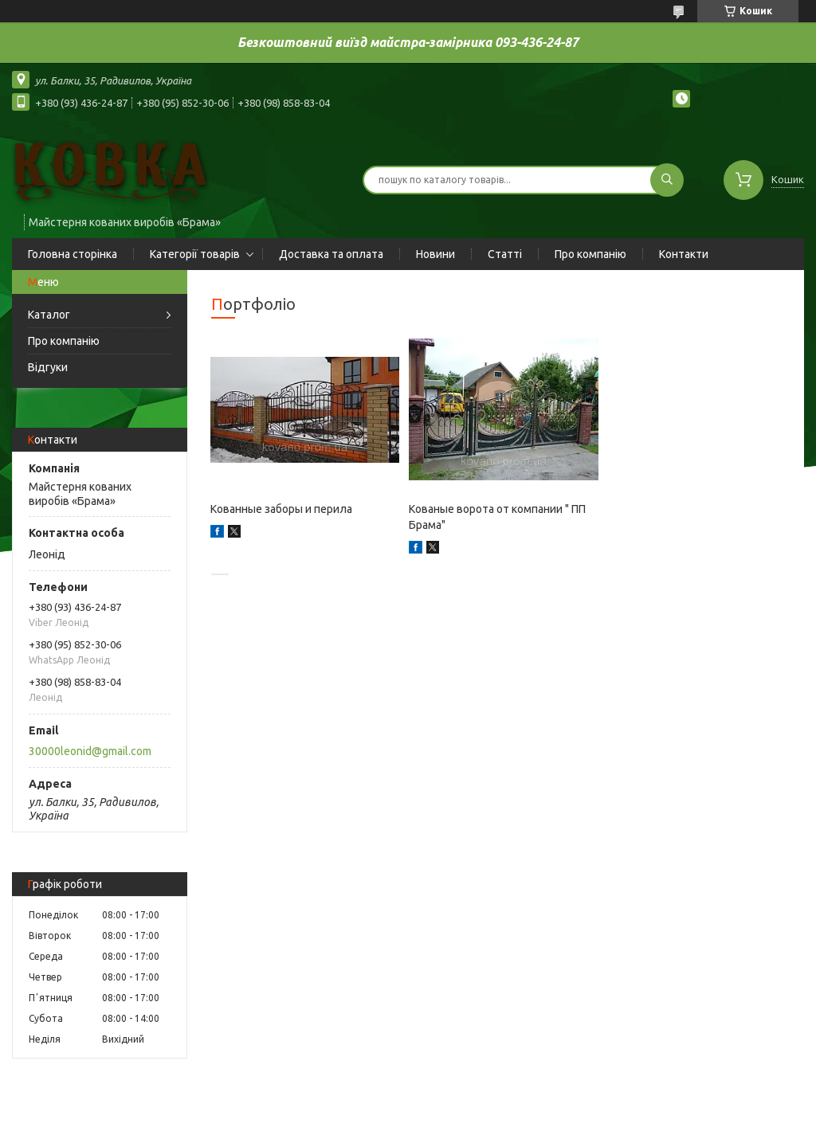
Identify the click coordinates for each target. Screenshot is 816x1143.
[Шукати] (667, 180)
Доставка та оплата (331, 254)
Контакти (683, 254)
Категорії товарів (195, 254)
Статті (505, 254)
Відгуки (48, 367)
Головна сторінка (72, 254)
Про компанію (590, 254)
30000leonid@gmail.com (90, 751)
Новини (435, 254)
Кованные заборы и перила (281, 509)
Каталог (49, 314)
